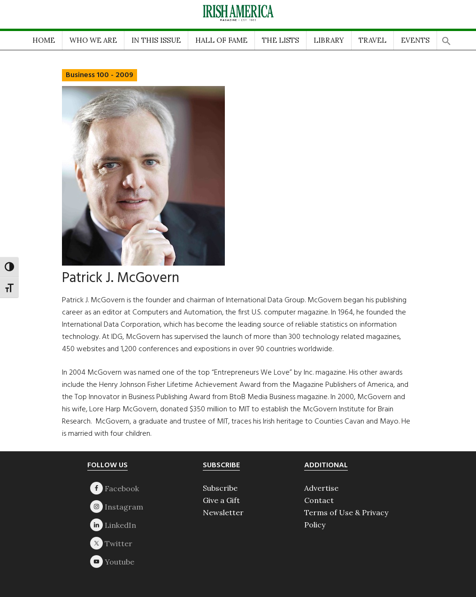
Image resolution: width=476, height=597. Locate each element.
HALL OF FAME (221, 40)
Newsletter (223, 512)
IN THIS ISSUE (156, 40)
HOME (43, 40)
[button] (446, 38)
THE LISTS (280, 40)
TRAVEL (372, 40)
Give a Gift (221, 500)
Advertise (321, 488)
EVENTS (415, 40)
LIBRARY (329, 40)
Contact (319, 500)
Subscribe (220, 488)
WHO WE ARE (93, 40)
